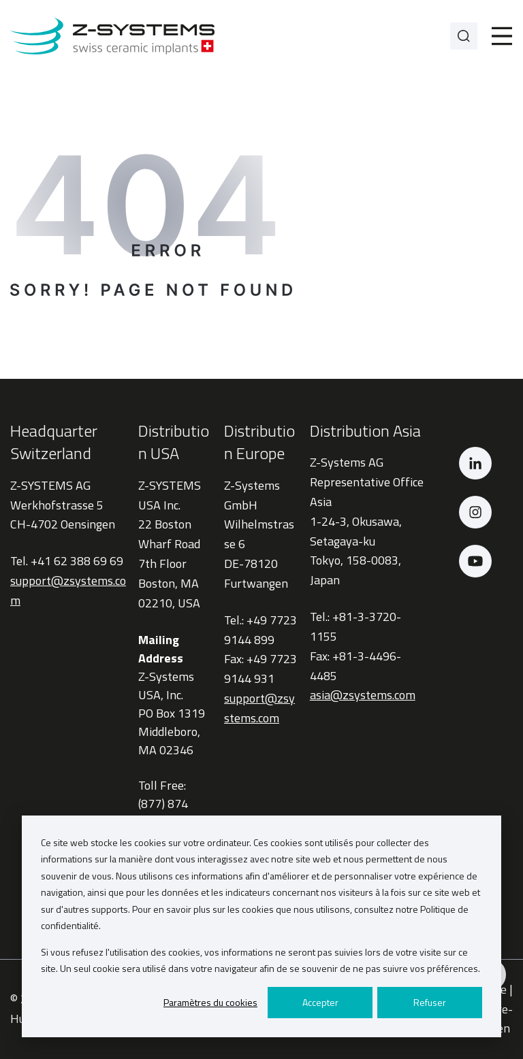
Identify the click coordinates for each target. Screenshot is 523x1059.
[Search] (463, 36)
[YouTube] (475, 561)
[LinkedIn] (475, 463)
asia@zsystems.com (362, 695)
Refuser (429, 1002)
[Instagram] (475, 512)
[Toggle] (502, 36)
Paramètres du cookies (210, 1002)
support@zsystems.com (259, 708)
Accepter (320, 1002)
